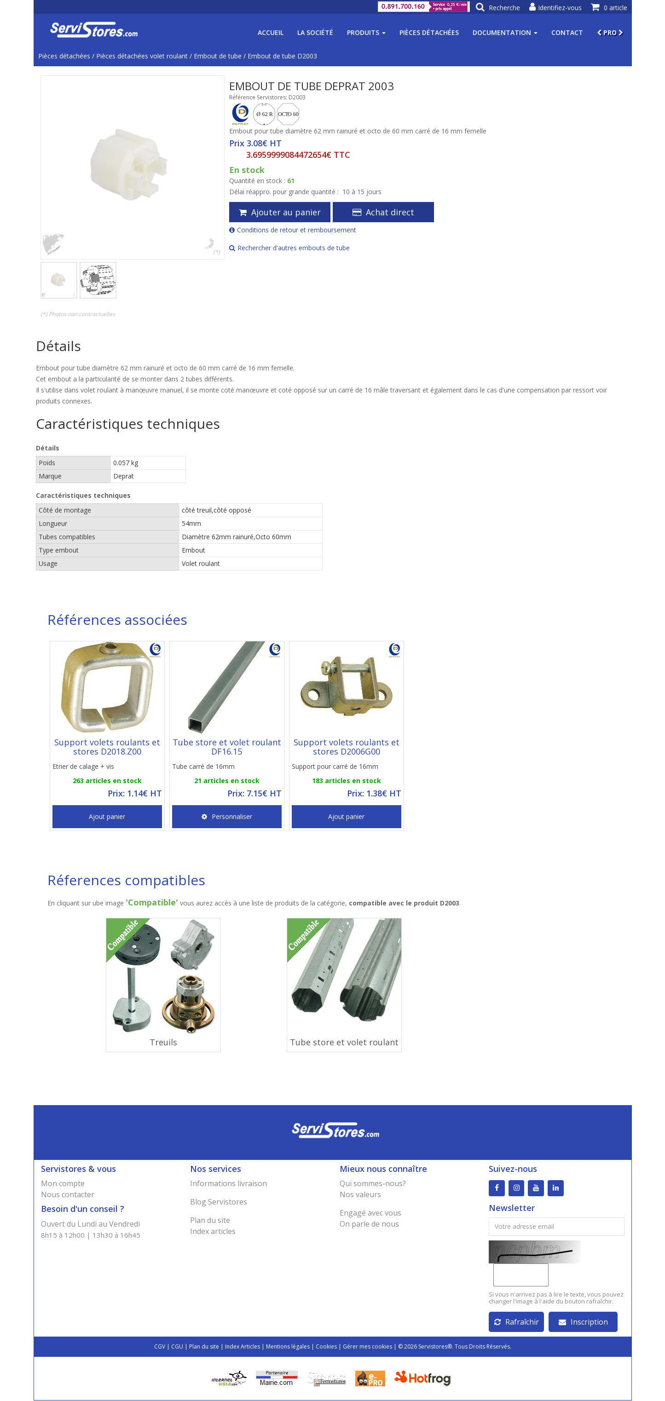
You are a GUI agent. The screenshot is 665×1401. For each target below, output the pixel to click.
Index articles (213, 1231)
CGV (159, 1347)
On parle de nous (369, 1224)
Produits (366, 32)
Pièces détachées (429, 32)
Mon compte (63, 1183)
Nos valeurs (360, 1194)
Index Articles (242, 1347)
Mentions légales (288, 1347)
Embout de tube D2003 (282, 56)
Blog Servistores (218, 1202)
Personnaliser (227, 816)
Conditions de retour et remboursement (292, 229)
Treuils (163, 1042)
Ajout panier (107, 816)
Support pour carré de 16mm (335, 766)
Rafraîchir (516, 1322)
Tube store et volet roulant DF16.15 (227, 747)
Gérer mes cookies (367, 1347)
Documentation (505, 32)
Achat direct (383, 212)
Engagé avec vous (370, 1213)
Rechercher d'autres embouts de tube (289, 247)
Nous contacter (67, 1194)
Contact (567, 32)
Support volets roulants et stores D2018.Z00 (107, 747)
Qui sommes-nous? (373, 1183)
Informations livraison (228, 1183)
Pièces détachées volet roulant (142, 56)
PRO (610, 32)
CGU (177, 1347)
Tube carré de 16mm (203, 766)
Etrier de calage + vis (83, 766)
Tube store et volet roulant (344, 1042)
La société (315, 32)
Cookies (326, 1347)
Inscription (583, 1322)
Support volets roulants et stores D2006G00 (346, 747)
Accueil (270, 32)
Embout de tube (218, 56)
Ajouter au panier (280, 212)
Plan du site (210, 1220)
